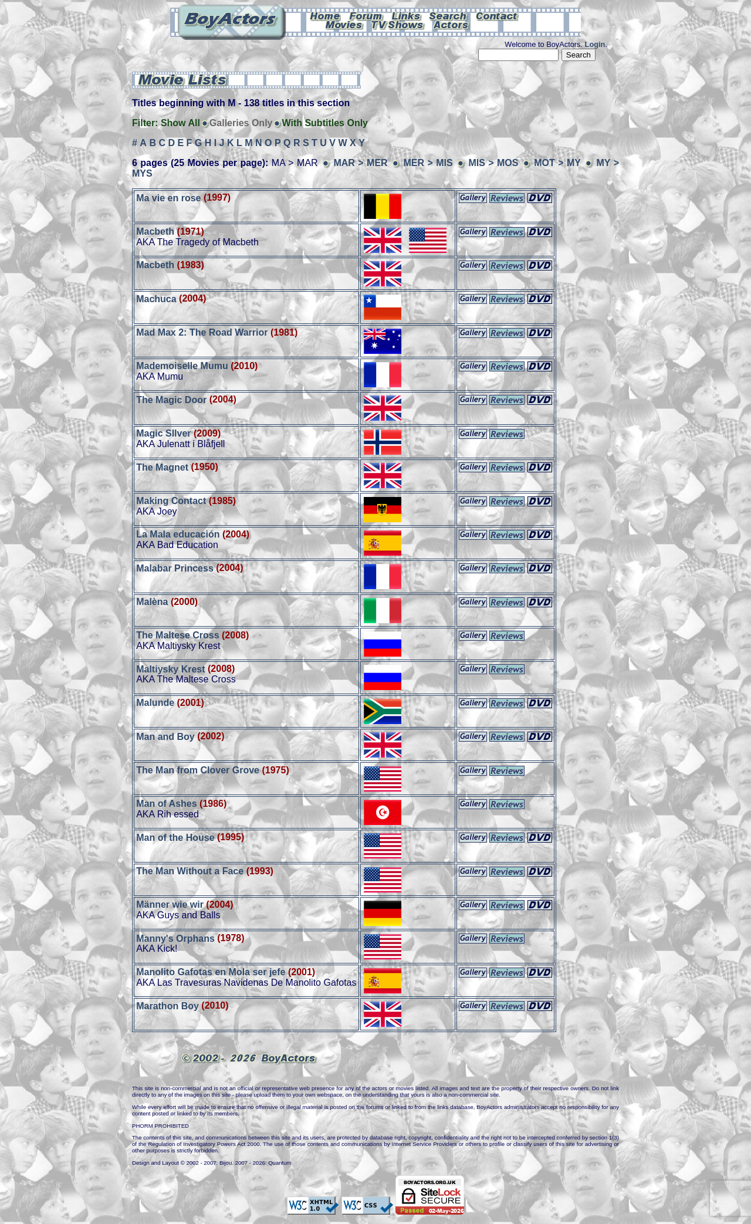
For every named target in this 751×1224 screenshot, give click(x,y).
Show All (180, 123)
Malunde (155, 703)
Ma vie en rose (168, 197)
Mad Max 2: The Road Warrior (202, 332)
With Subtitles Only (325, 123)
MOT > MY (559, 163)
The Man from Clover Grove (197, 770)
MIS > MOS (493, 163)
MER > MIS (427, 163)
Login (595, 44)
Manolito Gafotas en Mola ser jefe (210, 972)
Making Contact (171, 501)
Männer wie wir (170, 904)
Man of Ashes (166, 804)
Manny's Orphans (176, 938)
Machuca (156, 298)
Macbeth (155, 231)
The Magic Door (171, 399)
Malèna (152, 602)
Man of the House (175, 837)
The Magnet (162, 467)
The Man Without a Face (189, 871)
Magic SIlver (163, 433)
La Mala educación (177, 534)
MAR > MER (360, 163)
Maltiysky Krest (170, 669)
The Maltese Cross (177, 635)
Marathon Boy (167, 1005)
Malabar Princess (175, 568)
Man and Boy (165, 736)
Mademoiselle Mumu (182, 366)
